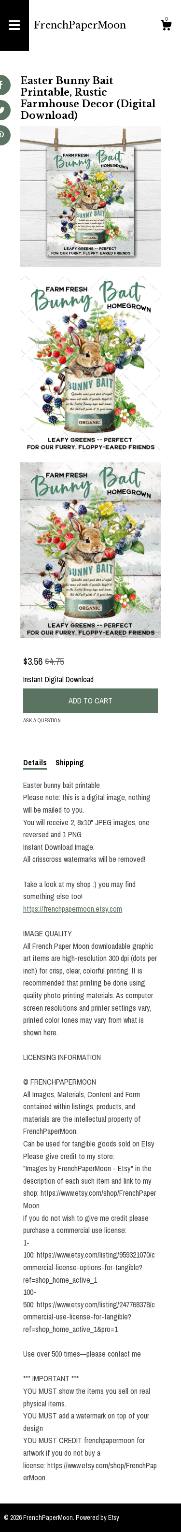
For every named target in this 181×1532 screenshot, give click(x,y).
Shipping (70, 762)
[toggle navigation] (14, 25)
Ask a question (42, 720)
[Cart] (166, 26)
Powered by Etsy (97, 1517)
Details (35, 762)
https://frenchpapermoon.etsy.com (72, 908)
